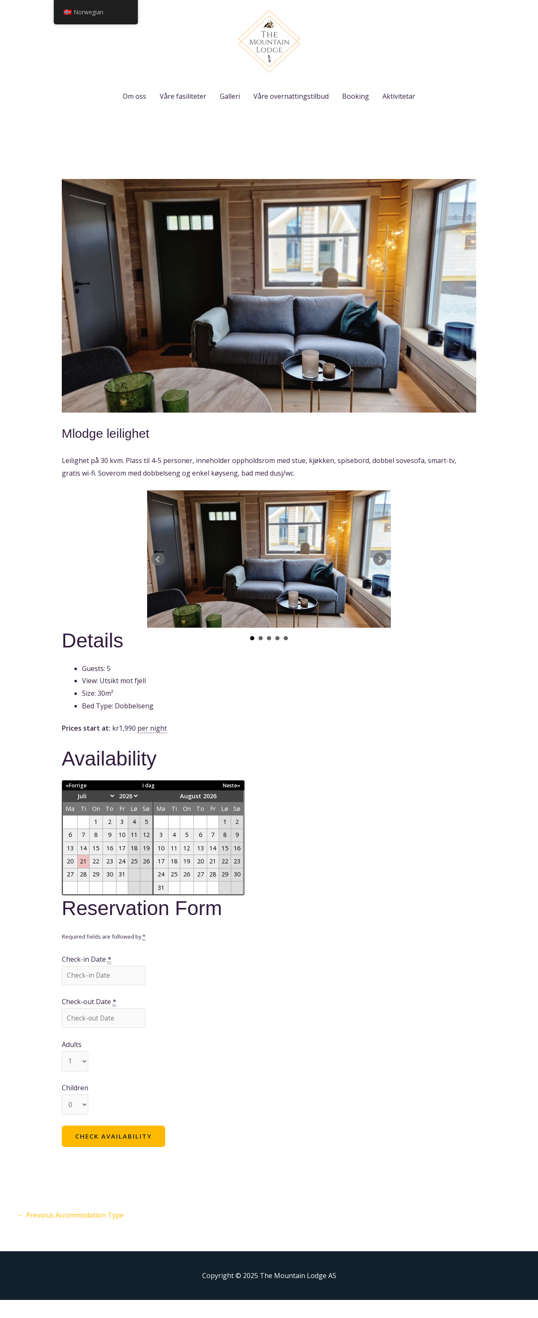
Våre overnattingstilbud (291, 111)
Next (380, 574)
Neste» (231, 800)
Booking (355, 111)
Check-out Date (89, 1018)
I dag (149, 800)
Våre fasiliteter (183, 111)
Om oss (134, 111)
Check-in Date (86, 974)
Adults (72, 1061)
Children (75, 1105)
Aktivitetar (398, 111)
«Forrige (77, 800)
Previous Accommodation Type (71, 1233)
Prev (158, 574)
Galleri (230, 111)
